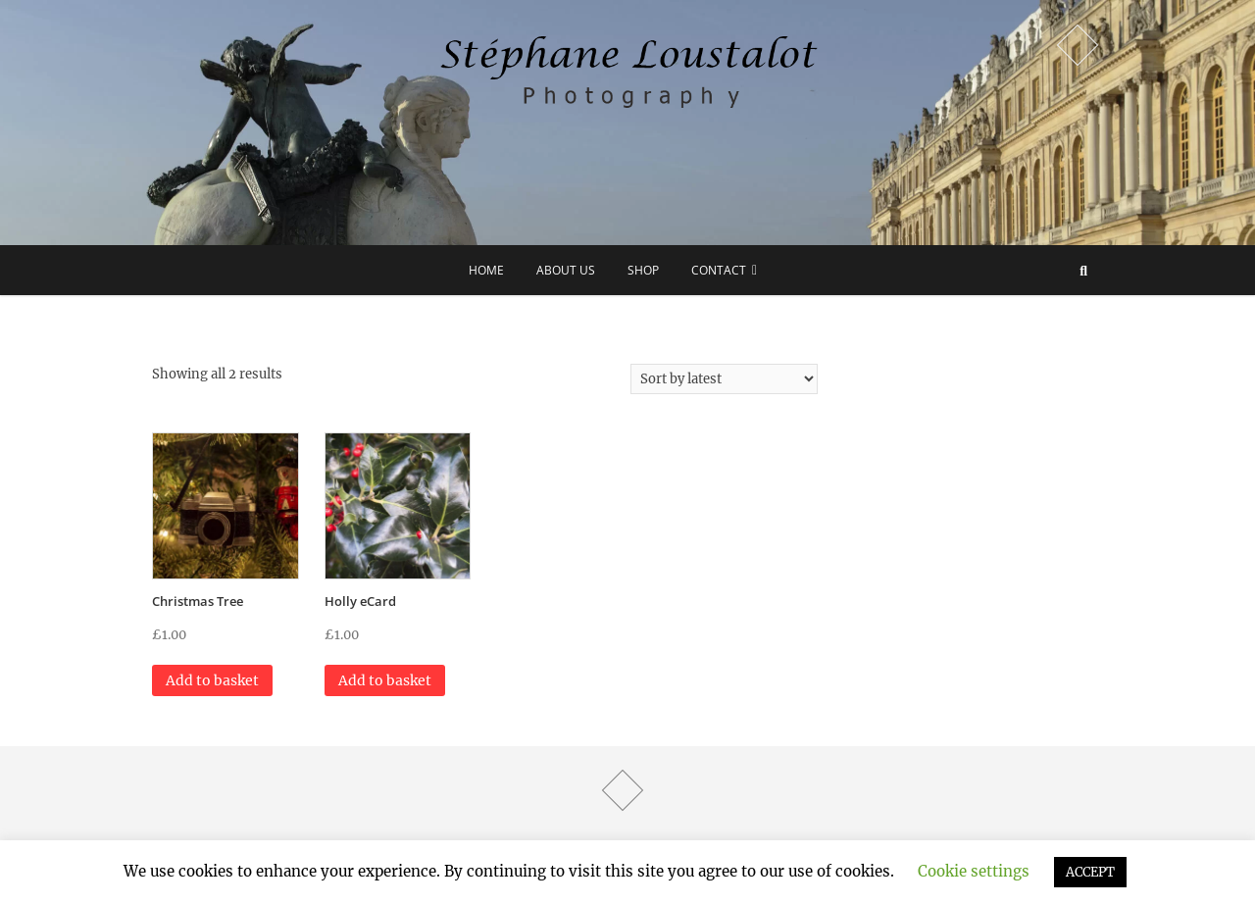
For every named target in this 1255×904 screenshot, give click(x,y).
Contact (718, 270)
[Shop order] (724, 379)
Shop (643, 270)
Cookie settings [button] (973, 871)
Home (486, 270)
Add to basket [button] (212, 680)
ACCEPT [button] (1090, 872)
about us (565, 270)
